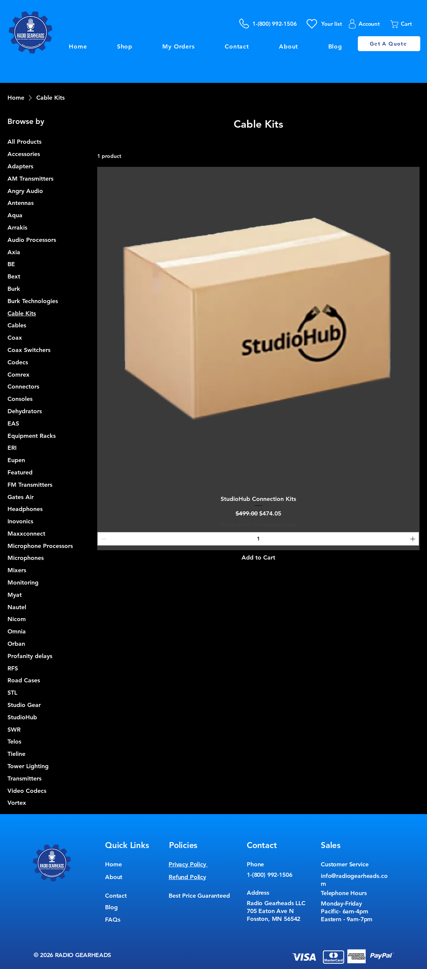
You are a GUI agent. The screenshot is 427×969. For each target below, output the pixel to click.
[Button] (213, 90)
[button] (406, 24)
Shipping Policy (281, 524)
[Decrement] (103, 538)
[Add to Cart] (258, 557)
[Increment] (413, 538)
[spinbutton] (258, 538)
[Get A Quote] (389, 43)
